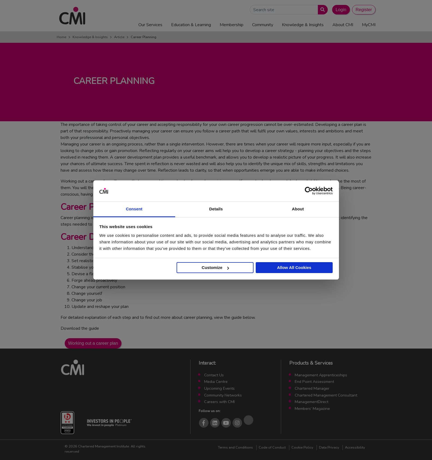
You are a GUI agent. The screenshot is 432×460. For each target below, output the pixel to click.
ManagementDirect (311, 401)
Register (364, 9)
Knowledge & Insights (90, 37)
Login (341, 9)
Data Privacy (329, 447)
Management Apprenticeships (321, 375)
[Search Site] (284, 9)
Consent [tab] (134, 209)
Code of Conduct (272, 447)
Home (61, 37)
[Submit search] (321, 9)
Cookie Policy (302, 447)
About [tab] (298, 209)
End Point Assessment (314, 381)
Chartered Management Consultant (326, 395)
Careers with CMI (219, 401)
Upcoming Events (219, 388)
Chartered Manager (312, 388)
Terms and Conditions (235, 447)
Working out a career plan (93, 343)
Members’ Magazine (312, 408)
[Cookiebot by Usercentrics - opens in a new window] (309, 191)
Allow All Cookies (294, 267)
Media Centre (216, 381)
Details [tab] (216, 209)
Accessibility (355, 447)
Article (119, 37)
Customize (215, 267)
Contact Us (214, 375)
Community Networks (223, 395)
